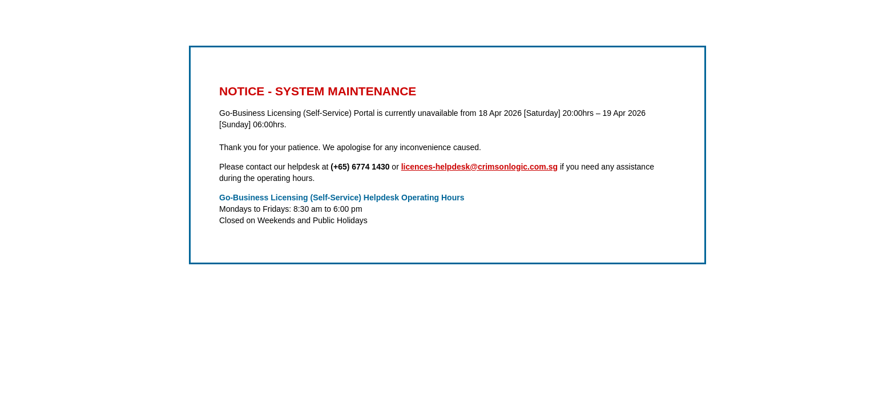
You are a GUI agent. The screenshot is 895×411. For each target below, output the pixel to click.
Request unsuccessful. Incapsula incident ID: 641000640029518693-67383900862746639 (447, 205)
